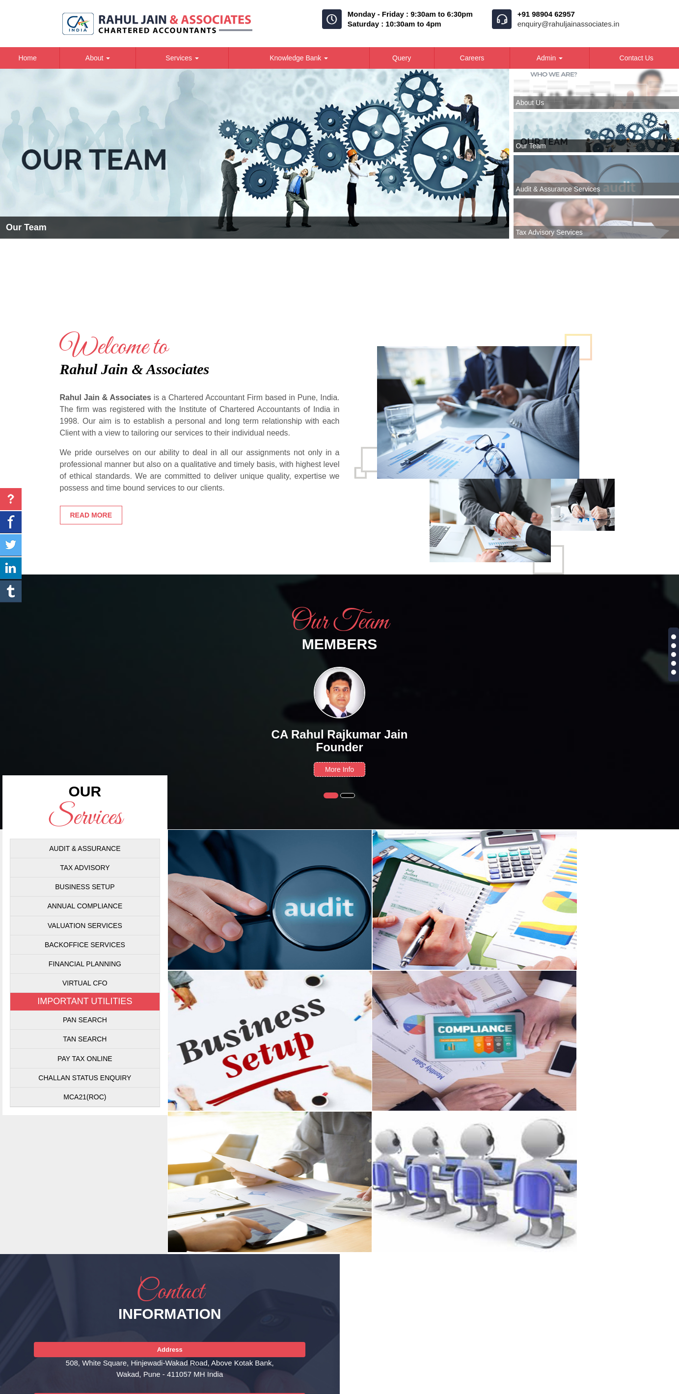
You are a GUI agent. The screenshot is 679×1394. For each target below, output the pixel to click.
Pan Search (85, 1020)
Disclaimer (607, 1385)
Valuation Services (85, 925)
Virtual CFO (85, 983)
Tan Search (85, 1039)
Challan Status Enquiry (84, 1078)
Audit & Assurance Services (558, 189)
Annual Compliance (85, 906)
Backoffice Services (85, 945)
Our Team (531, 146)
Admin (550, 58)
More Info (339, 769)
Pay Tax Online (84, 1059)
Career (516, 1385)
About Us (530, 103)
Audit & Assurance (84, 848)
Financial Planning (85, 964)
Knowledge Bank (299, 58)
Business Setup (84, 887)
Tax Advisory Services (549, 232)
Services (182, 58)
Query (401, 58)
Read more (91, 515)
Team (482, 1385)
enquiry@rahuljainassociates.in (568, 24)
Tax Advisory (84, 868)
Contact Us (559, 1385)
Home (449, 1385)
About (97, 58)
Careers (472, 58)
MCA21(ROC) (84, 1097)
